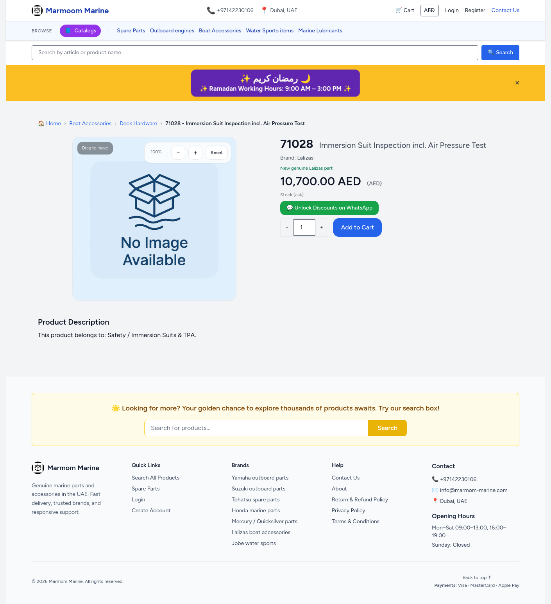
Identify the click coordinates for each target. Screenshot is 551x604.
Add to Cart (357, 227)
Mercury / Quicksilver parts (264, 521)
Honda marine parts (256, 510)
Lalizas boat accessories (261, 532)
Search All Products (155, 477)
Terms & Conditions (355, 521)
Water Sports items (270, 30)
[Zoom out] (178, 153)
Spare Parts (131, 30)
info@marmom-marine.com (474, 490)
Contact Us (505, 10)
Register (475, 10)
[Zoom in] (195, 153)
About (339, 488)
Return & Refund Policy (360, 499)
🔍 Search (500, 52)
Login (452, 10)
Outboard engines (172, 30)
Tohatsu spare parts (256, 499)
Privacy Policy (348, 510)
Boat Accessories (220, 30)
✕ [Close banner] (517, 83)
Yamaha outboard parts (260, 477)
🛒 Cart (404, 10)
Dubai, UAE (453, 501)
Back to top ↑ (477, 577)
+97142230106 (235, 10)
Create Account (151, 510)
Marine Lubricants (320, 30)
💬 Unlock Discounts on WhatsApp (329, 207)
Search (387, 428)
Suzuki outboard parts (259, 488)
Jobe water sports (254, 543)
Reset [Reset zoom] (217, 152)
